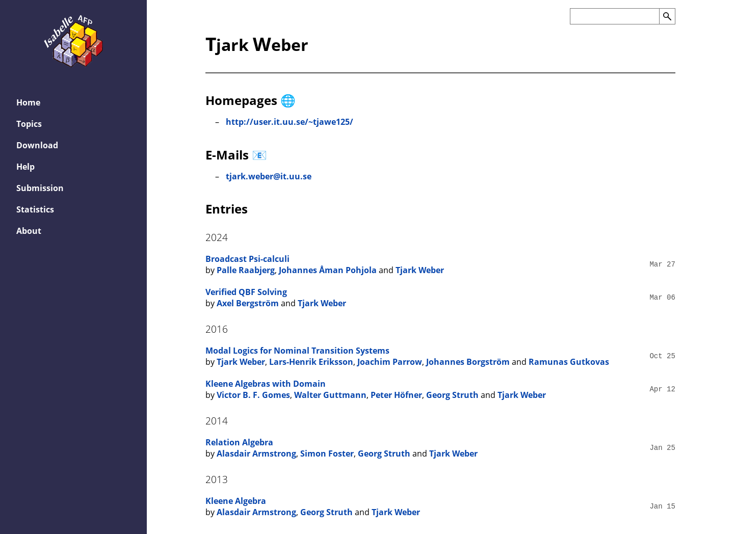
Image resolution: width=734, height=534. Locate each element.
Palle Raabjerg (246, 270)
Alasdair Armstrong (256, 453)
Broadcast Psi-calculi (247, 258)
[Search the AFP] (614, 16)
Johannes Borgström (468, 361)
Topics (29, 123)
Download (37, 145)
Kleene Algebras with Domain (265, 383)
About (28, 230)
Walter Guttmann (330, 394)
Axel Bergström (248, 303)
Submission (40, 188)
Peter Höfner (396, 394)
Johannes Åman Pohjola (328, 270)
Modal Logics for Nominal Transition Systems (297, 350)
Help (25, 166)
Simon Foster (327, 453)
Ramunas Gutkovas (569, 361)
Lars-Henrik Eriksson (311, 361)
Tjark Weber (420, 270)
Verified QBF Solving (246, 292)
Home (28, 102)
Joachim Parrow (389, 361)
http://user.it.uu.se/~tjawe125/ (289, 121)
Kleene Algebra (235, 500)
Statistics (35, 209)
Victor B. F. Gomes (253, 394)
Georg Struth (452, 394)
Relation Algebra (239, 442)
